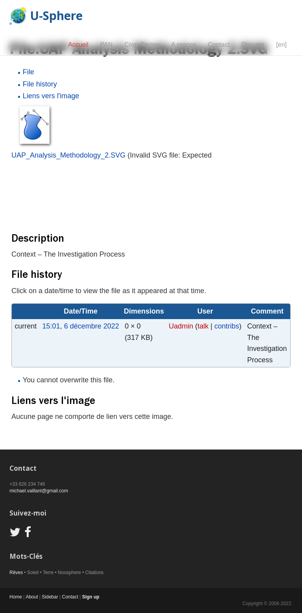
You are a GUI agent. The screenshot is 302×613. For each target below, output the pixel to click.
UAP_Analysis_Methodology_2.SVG (68, 155)
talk (202, 326)
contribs (226, 326)
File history (40, 84)
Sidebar (50, 597)
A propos (183, 44)
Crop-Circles (141, 44)
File (28, 72)
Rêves (16, 572)
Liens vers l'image (51, 96)
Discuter (253, 44)
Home (15, 597)
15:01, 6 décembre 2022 (80, 326)
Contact (218, 44)
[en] (281, 44)
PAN (106, 44)
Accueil (78, 44)
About (32, 597)
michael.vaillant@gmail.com (38, 491)
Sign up (90, 597)
